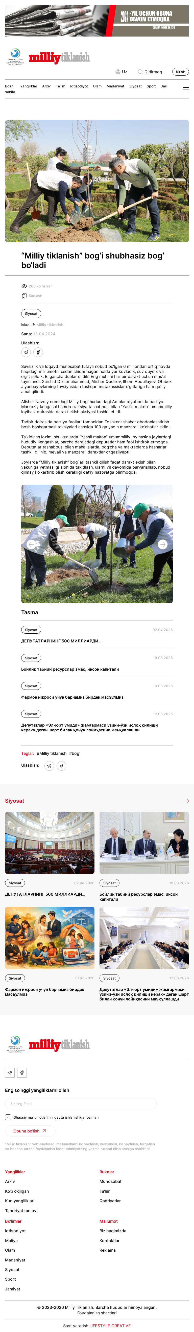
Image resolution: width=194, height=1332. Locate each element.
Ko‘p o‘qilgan (17, 1191)
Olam (97, 86)
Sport (151, 86)
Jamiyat (12, 1288)
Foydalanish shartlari (97, 1312)
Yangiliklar (28, 86)
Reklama (108, 1250)
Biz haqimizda (113, 1230)
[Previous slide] (31, 544)
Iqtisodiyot (79, 86)
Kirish (180, 72)
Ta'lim (60, 86)
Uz (121, 72)
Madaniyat (115, 86)
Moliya (11, 1240)
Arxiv (46, 86)
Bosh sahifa (10, 89)
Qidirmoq (149, 72)
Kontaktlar (109, 1240)
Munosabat (111, 1181)
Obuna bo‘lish (30, 1131)
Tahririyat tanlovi (21, 1210)
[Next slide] (163, 544)
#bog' (74, 753)
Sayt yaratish (97, 1325)
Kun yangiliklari (19, 1200)
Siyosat (135, 86)
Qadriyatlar (110, 1200)
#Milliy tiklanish (52, 753)
